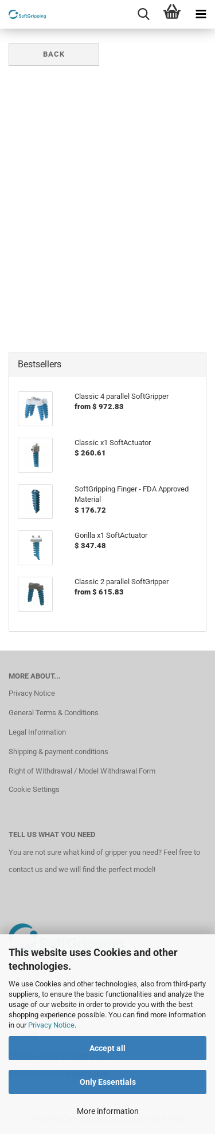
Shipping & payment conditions (58, 751)
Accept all (107, 1048)
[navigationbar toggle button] (200, 14)
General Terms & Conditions (54, 712)
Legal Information (37, 732)
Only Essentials (108, 1082)
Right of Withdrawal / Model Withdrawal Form (82, 771)
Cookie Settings (34, 789)
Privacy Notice (51, 1025)
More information (108, 1111)
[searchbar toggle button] (143, 14)
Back (54, 54)
